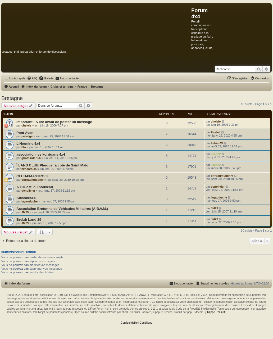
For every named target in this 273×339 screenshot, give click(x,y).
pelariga (27, 136)
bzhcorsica (29, 168)
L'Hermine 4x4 (28, 144)
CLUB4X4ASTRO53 (32, 176)
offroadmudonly (32, 179)
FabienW (217, 143)
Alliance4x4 (26, 198)
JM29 (25, 212)
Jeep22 (216, 154)
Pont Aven (24, 133)
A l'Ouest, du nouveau (34, 187)
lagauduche (29, 201)
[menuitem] (32, 78)
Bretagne (12, 98)
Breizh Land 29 (28, 220)
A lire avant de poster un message (63, 122)
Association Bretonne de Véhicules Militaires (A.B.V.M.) (62, 209)
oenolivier (28, 190)
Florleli (215, 132)
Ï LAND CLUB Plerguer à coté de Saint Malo (52, 165)
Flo (23, 147)
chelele (26, 125)
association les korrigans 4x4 (40, 154)
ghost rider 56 (31, 158)
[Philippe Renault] (215, 312)
